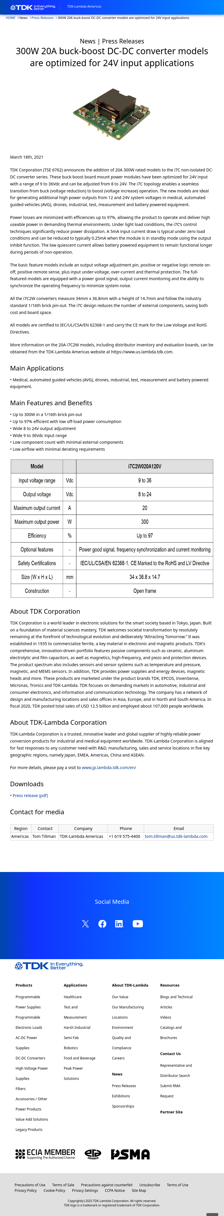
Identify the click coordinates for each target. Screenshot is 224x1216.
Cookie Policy (54, 1190)
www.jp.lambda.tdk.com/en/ (109, 767)
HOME (10, 17)
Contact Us (170, 1053)
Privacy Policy (26, 1190)
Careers (118, 1058)
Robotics (71, 1047)
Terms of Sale (63, 1184)
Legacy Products (28, 1129)
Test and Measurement (75, 1012)
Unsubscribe (149, 1184)
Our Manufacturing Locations (128, 1012)
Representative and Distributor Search (176, 1070)
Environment (122, 1027)
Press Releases (43, 17)
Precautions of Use (30, 1184)
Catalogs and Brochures (171, 1032)
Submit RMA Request (170, 1091)
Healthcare (73, 996)
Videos (165, 1017)
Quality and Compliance (121, 1042)
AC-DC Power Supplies (26, 1042)
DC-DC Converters (30, 1058)
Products (23, 985)
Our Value (120, 996)
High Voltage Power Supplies (31, 1073)
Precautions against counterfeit (106, 1184)
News (117, 1074)
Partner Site (171, 1112)
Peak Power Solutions (73, 1073)
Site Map (139, 1190)
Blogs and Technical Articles (176, 1002)
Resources (169, 985)
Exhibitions (121, 1096)
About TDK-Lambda (130, 985)
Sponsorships (123, 1106)
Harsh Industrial (77, 1027)
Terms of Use (177, 1184)
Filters (20, 1088)
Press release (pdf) (30, 795)
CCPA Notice (115, 1190)
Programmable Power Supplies (28, 1002)
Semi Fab (71, 1037)
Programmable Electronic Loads (28, 1022)
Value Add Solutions (31, 1119)
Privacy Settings (85, 1190)
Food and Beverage (80, 1058)
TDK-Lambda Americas (84, 6)
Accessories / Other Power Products (31, 1104)
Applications (75, 985)
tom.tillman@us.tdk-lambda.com (176, 836)
